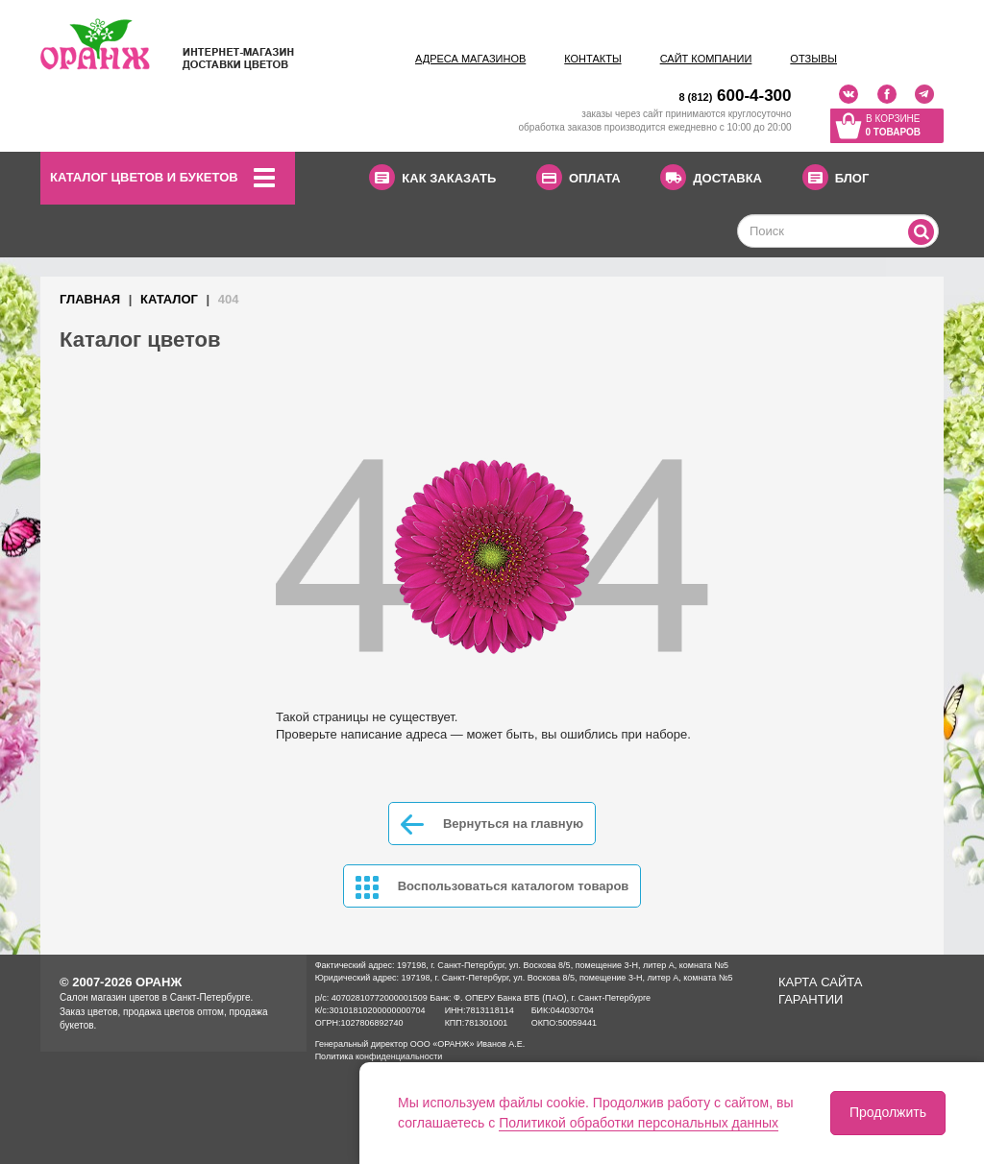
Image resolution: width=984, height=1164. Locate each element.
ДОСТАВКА (711, 177)
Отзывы (813, 58)
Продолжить (887, 1112)
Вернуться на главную (492, 824)
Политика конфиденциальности (379, 1056)
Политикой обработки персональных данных (638, 1122)
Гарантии (810, 999)
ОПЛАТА (578, 177)
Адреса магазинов (470, 58)
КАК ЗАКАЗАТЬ (432, 177)
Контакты (592, 58)
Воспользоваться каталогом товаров (492, 887)
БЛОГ (836, 177)
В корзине (893, 126)
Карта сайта (820, 982)
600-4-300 (734, 95)
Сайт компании (706, 58)
